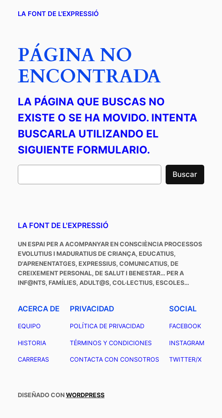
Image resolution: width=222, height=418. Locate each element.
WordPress (85, 394)
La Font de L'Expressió (58, 14)
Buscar (185, 174)
